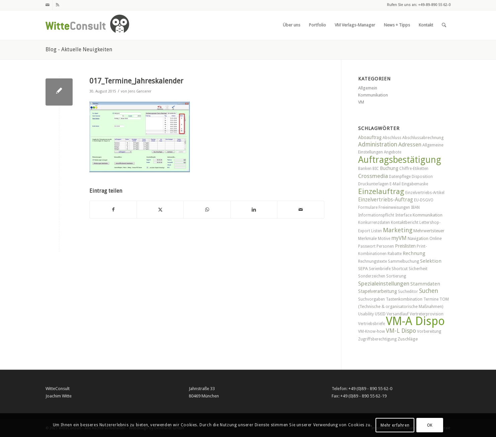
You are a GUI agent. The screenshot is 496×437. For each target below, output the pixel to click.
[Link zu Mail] (47, 5)
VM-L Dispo (401, 330)
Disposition (422, 176)
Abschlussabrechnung (422, 137)
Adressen (409, 144)
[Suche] (443, 25)
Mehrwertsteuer (428, 230)
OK (430, 425)
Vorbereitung (429, 331)
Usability (366, 314)
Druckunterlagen (373, 184)
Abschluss (392, 137)
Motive (384, 238)
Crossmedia (373, 176)
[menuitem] (291, 25)
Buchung (389, 168)
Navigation (418, 238)
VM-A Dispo (415, 321)
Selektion (430, 261)
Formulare (368, 207)
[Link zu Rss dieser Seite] (58, 5)
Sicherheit (418, 268)
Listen (376, 231)
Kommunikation (373, 95)
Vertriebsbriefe (371, 323)
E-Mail (395, 184)
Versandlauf (398, 314)
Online (435, 238)
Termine (430, 299)
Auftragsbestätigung (399, 159)
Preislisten (405, 246)
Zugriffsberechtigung (377, 339)
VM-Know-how (371, 331)
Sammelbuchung (403, 261)
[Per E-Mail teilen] (300, 209)
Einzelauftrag (381, 191)
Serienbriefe (380, 268)
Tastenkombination (404, 299)
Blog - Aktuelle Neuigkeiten (79, 49)
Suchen (428, 291)
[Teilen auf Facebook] (113, 209)
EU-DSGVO (423, 200)
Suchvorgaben (371, 299)
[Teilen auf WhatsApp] (207, 209)
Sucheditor (408, 291)
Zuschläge (408, 338)
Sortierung (396, 276)
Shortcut (400, 268)
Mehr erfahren (395, 425)
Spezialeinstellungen (383, 283)
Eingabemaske (415, 184)
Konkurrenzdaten (374, 222)
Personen (385, 246)
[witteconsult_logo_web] (87, 25)
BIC (376, 168)
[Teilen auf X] (160, 209)
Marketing (397, 230)
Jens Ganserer (139, 91)
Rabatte (395, 253)
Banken (364, 168)
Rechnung (414, 253)
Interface (403, 215)
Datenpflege (400, 176)
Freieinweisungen (394, 207)
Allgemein (367, 87)
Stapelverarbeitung (377, 291)
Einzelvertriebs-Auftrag (385, 200)
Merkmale (367, 238)
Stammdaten (425, 284)
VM (361, 102)
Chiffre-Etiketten (413, 168)
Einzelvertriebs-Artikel (424, 192)
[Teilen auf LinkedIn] (254, 209)
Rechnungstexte (372, 261)
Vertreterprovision (426, 314)
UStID (380, 313)
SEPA (363, 268)
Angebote (392, 152)
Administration (377, 144)
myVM (399, 238)
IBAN (415, 207)
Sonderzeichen (371, 276)
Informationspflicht (376, 215)
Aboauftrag (370, 137)
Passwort (367, 246)
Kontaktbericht (404, 222)
